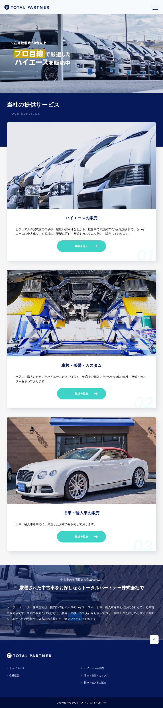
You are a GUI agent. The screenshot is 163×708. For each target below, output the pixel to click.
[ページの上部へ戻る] (154, 639)
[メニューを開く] (155, 7)
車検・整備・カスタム (96, 675)
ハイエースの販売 (94, 668)
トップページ (16, 668)
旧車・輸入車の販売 (95, 682)
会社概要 (14, 675)
